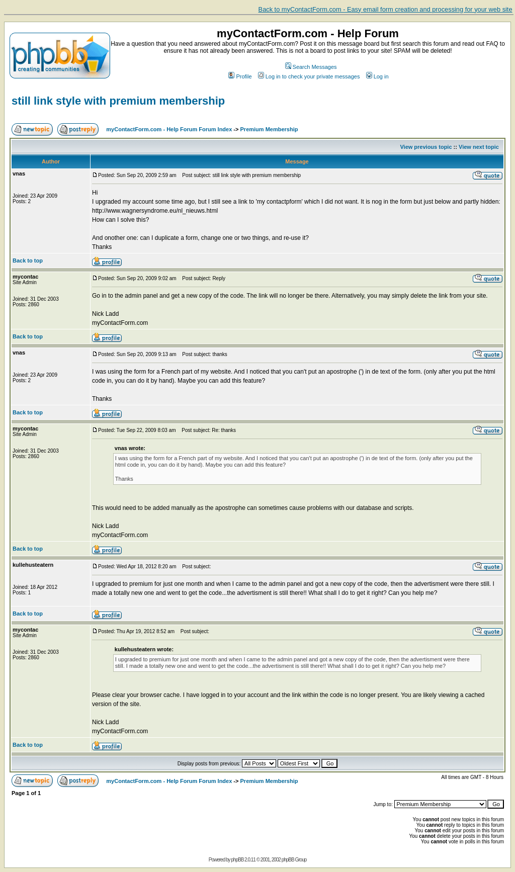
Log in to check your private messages (309, 76)
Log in (377, 76)
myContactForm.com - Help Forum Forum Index (169, 129)
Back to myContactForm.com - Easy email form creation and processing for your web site (385, 9)
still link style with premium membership (118, 101)
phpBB (237, 859)
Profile (239, 76)
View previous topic (426, 147)
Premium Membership (269, 129)
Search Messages (311, 67)
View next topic (479, 147)
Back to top (28, 260)
